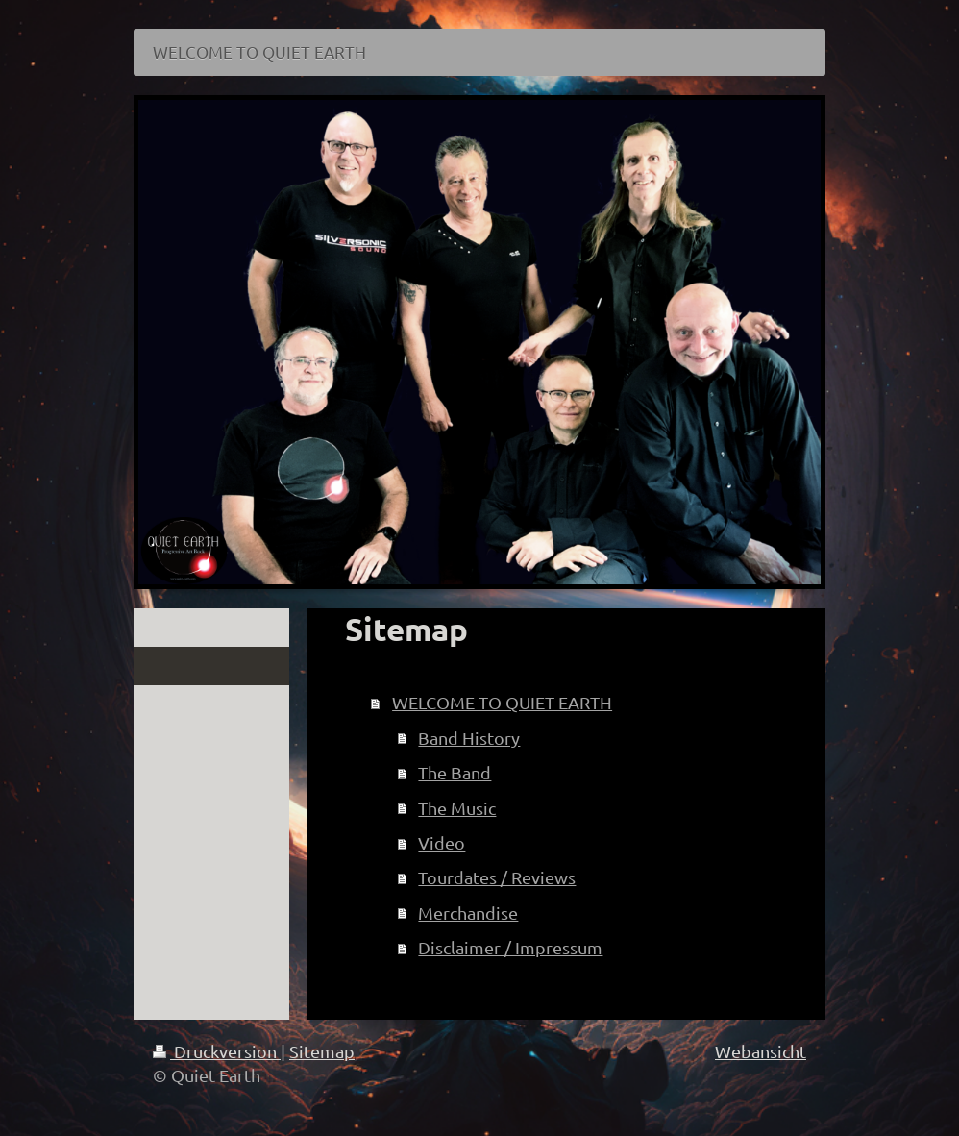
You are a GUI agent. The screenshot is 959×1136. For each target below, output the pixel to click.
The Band (454, 772)
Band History (469, 738)
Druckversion (217, 1051)
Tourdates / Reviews (497, 877)
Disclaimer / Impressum (510, 947)
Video (441, 842)
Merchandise (468, 912)
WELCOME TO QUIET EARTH (502, 702)
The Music (457, 808)
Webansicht (760, 1051)
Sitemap (322, 1051)
